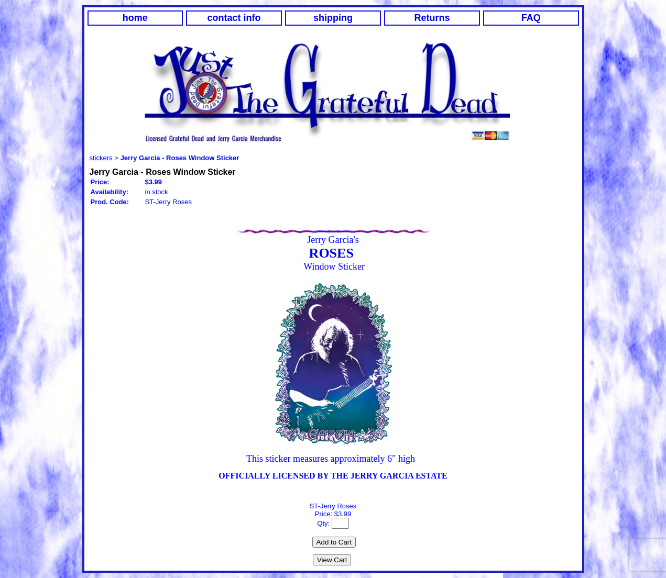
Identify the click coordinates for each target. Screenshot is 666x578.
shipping (333, 18)
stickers (101, 158)
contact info (234, 18)
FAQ (531, 18)
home (135, 18)
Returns (432, 18)
